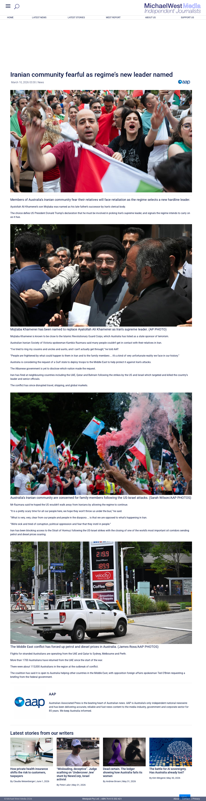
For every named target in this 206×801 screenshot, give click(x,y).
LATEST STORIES (76, 17)
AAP (52, 652)
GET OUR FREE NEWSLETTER (103, 780)
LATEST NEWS (39, 17)
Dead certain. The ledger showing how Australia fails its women (122, 730)
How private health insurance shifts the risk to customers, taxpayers (29, 730)
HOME (10, 17)
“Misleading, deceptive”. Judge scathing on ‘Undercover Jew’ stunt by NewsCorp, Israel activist (77, 732)
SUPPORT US (187, 17)
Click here (116, 786)
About (176, 798)
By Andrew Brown (112, 739)
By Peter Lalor (64, 742)
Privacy (196, 798)
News (41, 40)
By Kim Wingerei (157, 735)
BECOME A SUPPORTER (189, 767)
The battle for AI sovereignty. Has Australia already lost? (168, 728)
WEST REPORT (113, 17)
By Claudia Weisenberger (22, 739)
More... (185, 754)
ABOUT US (150, 17)
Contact (186, 798)
